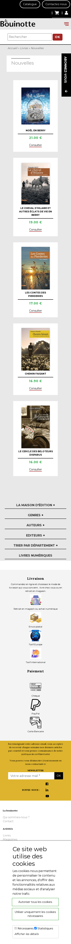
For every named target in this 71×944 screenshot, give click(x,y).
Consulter (35, 145)
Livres (24, 48)
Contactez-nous (56, 4)
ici (45, 764)
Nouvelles (37, 48)
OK (57, 37)
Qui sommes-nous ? (16, 817)
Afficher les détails (26, 934)
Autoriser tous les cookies (35, 902)
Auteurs (35, 525)
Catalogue (30, 4)
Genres (35, 515)
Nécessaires (26, 928)
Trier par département (35, 545)
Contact (8, 821)
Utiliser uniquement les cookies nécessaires (35, 914)
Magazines (10, 839)
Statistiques (45, 928)
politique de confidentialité (35, 754)
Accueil (12, 48)
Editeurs (35, 535)
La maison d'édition (35, 505)
